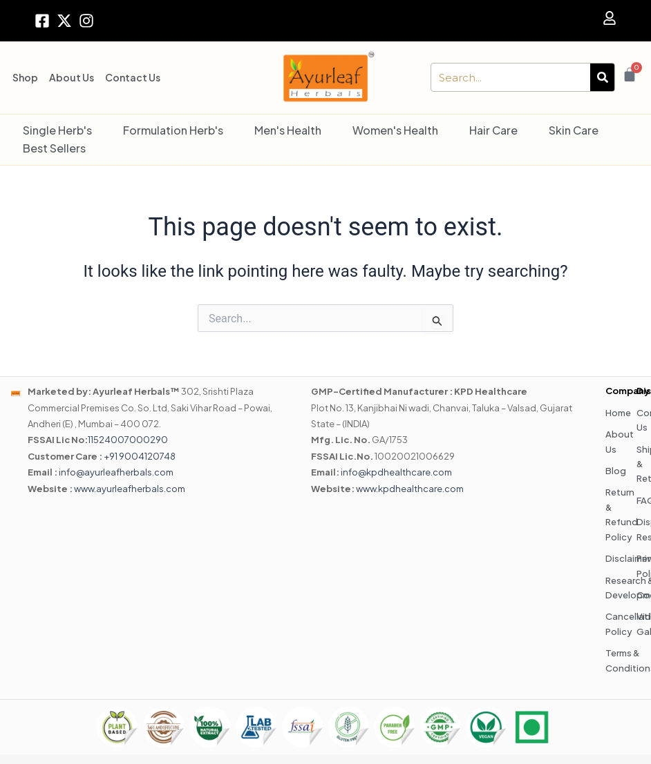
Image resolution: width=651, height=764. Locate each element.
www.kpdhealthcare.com (410, 488)
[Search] (602, 77)
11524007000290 (128, 439)
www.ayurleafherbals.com (129, 488)
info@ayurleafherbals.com (116, 472)
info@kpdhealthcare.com (396, 472)
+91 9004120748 (140, 456)
